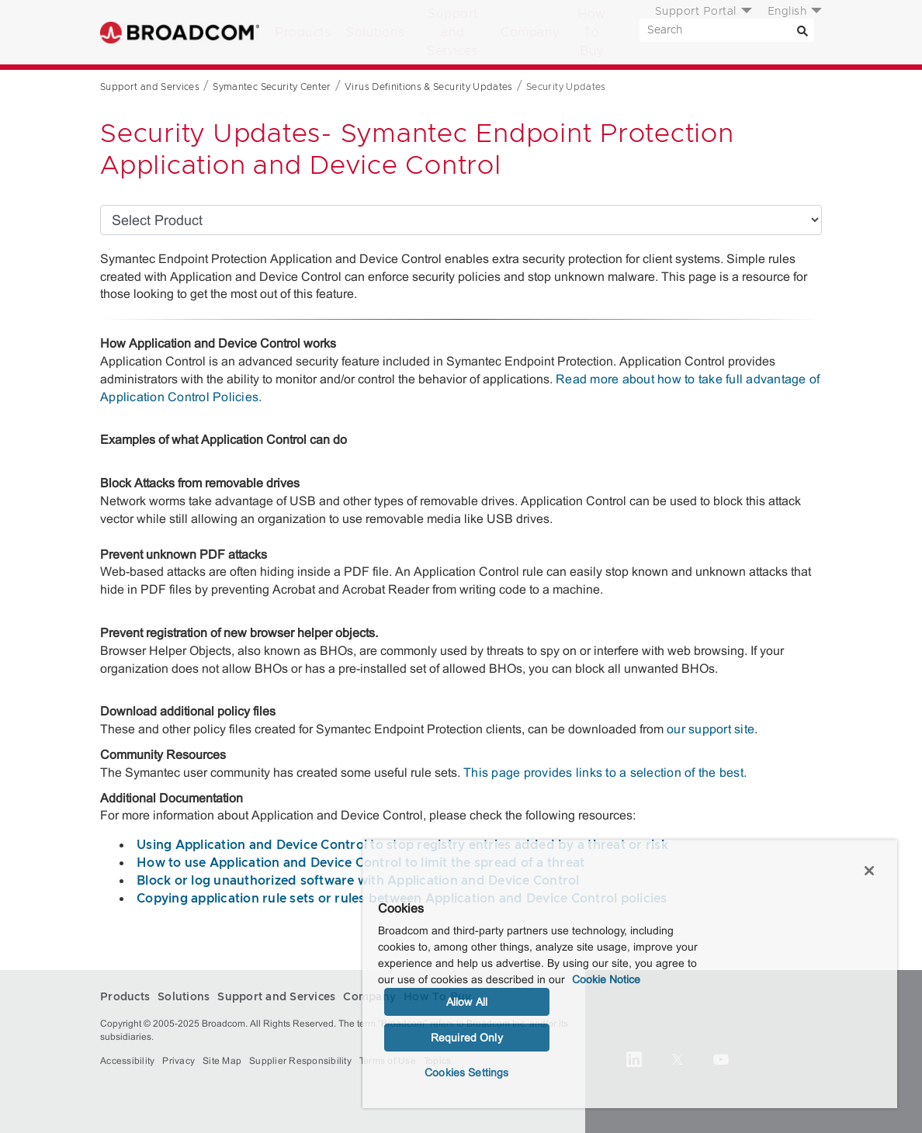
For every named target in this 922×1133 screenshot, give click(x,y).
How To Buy (591, 32)
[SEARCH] (727, 30)
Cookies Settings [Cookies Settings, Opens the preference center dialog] (466, 1072)
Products (303, 32)
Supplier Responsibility (300, 1060)
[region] (629, 974)
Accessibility (127, 1060)
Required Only (467, 1037)
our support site (710, 729)
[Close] (869, 871)
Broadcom (179, 32)
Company (530, 32)
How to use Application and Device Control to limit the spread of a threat (360, 863)
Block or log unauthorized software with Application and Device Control (358, 881)
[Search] (802, 30)
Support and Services (452, 32)
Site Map (222, 1060)
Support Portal (696, 11)
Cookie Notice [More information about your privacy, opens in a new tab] (606, 979)
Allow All (466, 1002)
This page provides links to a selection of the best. (605, 772)
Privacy (178, 1060)
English (787, 11)
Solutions (375, 32)
